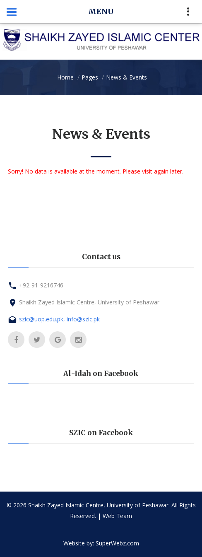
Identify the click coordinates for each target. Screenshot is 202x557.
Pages (90, 77)
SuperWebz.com (117, 543)
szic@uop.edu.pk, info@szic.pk (59, 319)
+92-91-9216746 (41, 285)
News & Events (126, 77)
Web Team (117, 516)
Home (65, 77)
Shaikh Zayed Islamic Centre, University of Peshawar (89, 302)
